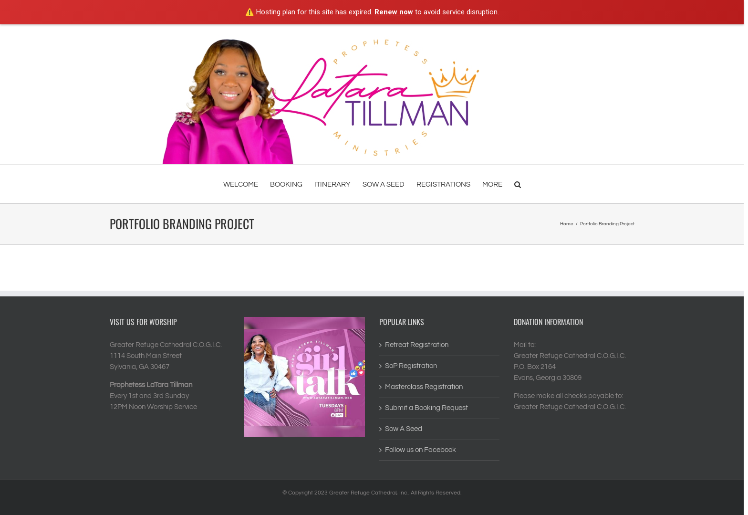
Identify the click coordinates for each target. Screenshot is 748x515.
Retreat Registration (416, 344)
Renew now (393, 12)
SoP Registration (411, 365)
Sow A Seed (403, 428)
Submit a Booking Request (426, 407)
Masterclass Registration (424, 386)
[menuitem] (246, 184)
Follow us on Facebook (420, 449)
